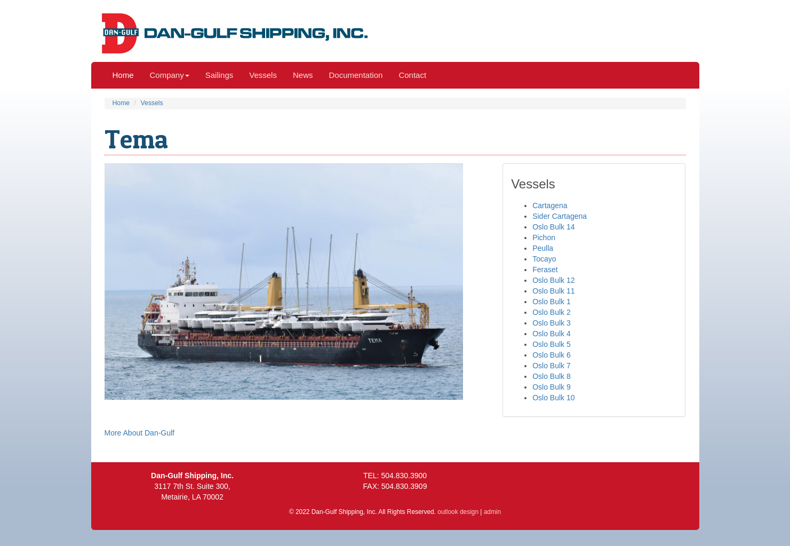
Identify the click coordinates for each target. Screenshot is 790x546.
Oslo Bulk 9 (551, 387)
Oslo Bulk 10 (553, 397)
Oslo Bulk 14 (553, 227)
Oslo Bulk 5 (551, 344)
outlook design (457, 512)
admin (492, 512)
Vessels (263, 75)
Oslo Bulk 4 (551, 333)
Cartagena (549, 205)
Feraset (544, 269)
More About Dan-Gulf (140, 433)
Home (123, 75)
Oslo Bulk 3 (551, 323)
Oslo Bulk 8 (551, 376)
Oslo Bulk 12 (553, 280)
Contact (412, 75)
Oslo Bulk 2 (551, 312)
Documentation (355, 75)
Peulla (542, 248)
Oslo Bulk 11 (553, 291)
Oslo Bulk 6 (551, 355)
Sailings (219, 75)
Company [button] (169, 75)
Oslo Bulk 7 (551, 365)
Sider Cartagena (559, 216)
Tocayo (544, 259)
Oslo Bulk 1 (551, 301)
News (303, 75)
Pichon (543, 237)
